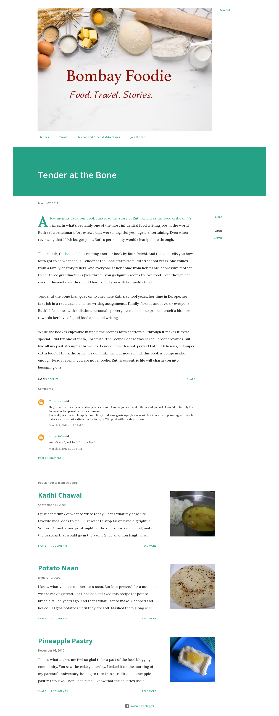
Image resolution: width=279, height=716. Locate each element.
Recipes (42, 137)
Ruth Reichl (142, 218)
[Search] (225, 10)
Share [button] (218, 217)
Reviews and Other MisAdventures (96, 137)
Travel (61, 137)
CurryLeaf (56, 401)
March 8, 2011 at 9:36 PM (65, 448)
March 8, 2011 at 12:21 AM (66, 425)
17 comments (58, 545)
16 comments (58, 618)
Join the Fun (135, 137)
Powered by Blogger (139, 706)
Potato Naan (58, 568)
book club (73, 253)
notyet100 (56, 436)
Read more (149, 545)
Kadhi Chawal (60, 495)
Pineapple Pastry (65, 640)
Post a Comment (49, 458)
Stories (218, 237)
